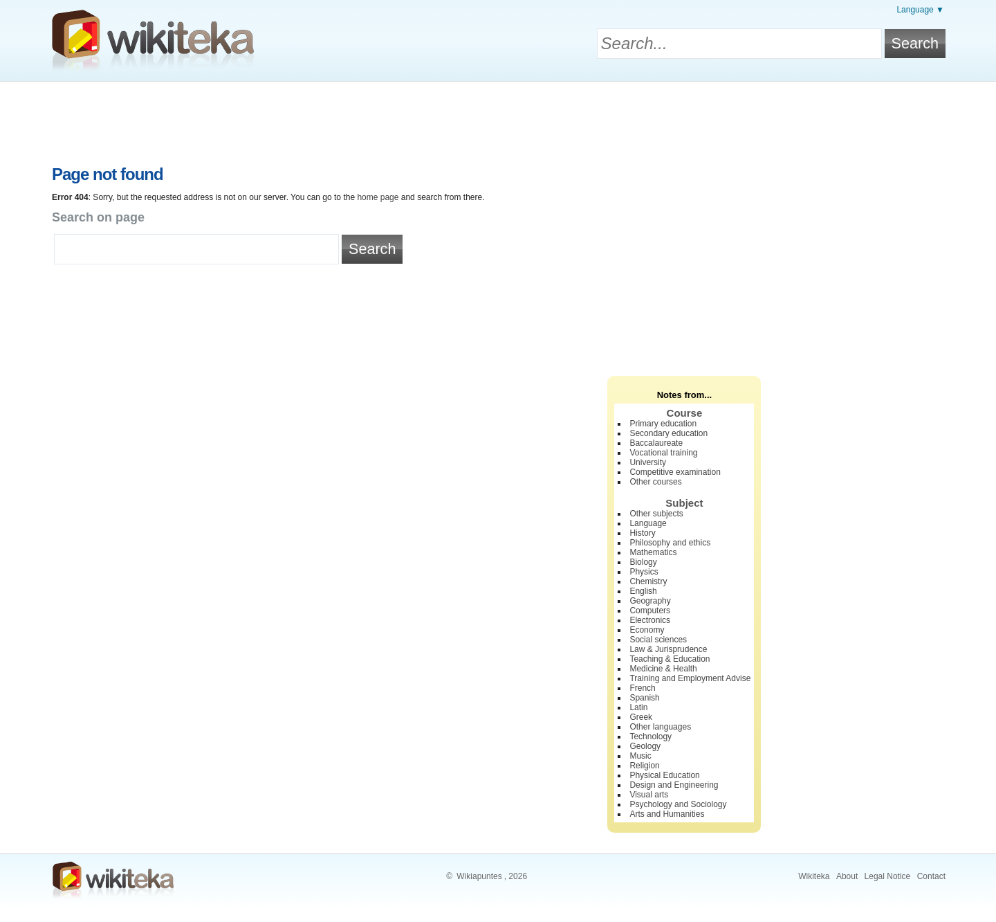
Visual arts (648, 794)
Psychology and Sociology (677, 804)
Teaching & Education (669, 659)
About (847, 876)
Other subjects (656, 513)
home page (377, 197)
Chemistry (648, 581)
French (642, 688)
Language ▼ (920, 10)
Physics (643, 572)
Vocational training (663, 453)
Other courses (655, 482)
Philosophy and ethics (669, 543)
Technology (650, 736)
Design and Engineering (673, 785)
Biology (642, 562)
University (647, 462)
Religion (644, 765)
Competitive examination (674, 472)
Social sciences (658, 639)
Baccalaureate (656, 443)
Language (647, 523)
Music (640, 756)
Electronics (649, 620)
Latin (638, 707)
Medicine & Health (663, 669)
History (642, 533)
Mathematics (652, 552)
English (642, 591)
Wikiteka (813, 876)
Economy (646, 630)
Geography (649, 601)
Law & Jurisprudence (668, 649)
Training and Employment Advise (689, 678)
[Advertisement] (498, 119)
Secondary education (668, 433)
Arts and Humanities (666, 814)
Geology (645, 746)
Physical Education (664, 775)
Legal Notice (888, 876)
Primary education (663, 423)
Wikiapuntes (478, 876)
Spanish (644, 698)
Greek (640, 717)
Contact (931, 876)
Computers (649, 610)
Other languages (660, 727)
